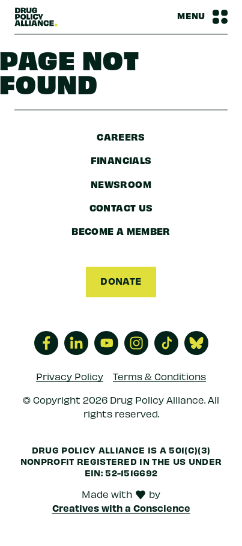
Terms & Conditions (159, 376)
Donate (120, 281)
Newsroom (121, 184)
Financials (121, 160)
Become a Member (120, 231)
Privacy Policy (69, 376)
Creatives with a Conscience (121, 508)
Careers (121, 136)
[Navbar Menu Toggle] (202, 17)
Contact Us (121, 207)
